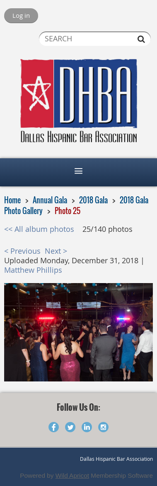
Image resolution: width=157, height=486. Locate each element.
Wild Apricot (72, 475)
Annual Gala (50, 200)
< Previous (22, 251)
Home (12, 200)
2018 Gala (93, 200)
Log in (21, 15)
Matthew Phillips (33, 270)
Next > (56, 251)
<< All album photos (39, 229)
